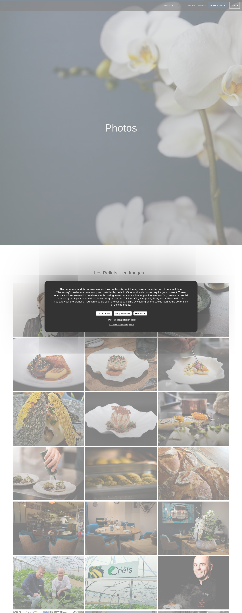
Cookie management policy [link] (121, 324)
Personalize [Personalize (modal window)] (140, 313)
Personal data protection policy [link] (122, 320)
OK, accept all (104, 313)
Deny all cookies (122, 313)
